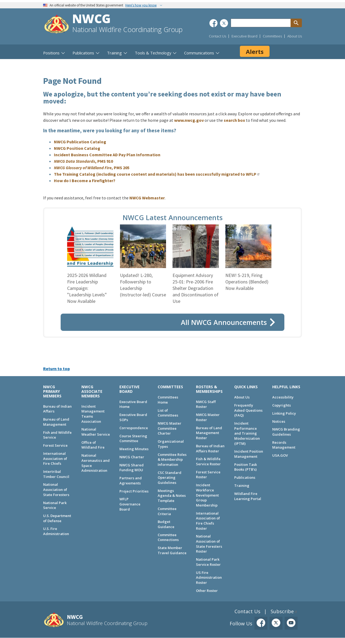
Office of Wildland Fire (93, 445)
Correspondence (133, 427)
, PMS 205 (91, 167)
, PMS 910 (83, 161)
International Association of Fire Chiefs (55, 458)
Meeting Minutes (134, 448)
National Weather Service (95, 432)
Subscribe (282, 611)
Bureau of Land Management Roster (209, 432)
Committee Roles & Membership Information (172, 459)
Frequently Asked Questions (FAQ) (248, 410)
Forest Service (55, 445)
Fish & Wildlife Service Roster (208, 461)
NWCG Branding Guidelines (286, 432)
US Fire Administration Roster (209, 577)
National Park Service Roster (208, 562)
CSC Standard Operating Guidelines (169, 477)
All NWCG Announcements (224, 322)
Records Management (283, 445)
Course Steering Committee (133, 438)
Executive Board (244, 36)
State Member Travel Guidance (172, 550)
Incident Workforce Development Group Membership (207, 495)
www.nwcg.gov (189, 120)
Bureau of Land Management (56, 422)
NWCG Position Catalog (77, 148)
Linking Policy (284, 413)
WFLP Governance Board (129, 504)
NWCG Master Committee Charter (169, 428)
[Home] (56, 24)
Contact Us (217, 36)
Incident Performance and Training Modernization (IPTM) (247, 433)
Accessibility (283, 397)
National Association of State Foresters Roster (209, 544)
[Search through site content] (261, 23)
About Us (294, 36)
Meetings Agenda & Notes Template (172, 495)
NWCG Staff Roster (206, 404)
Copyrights (281, 405)
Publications (244, 477)
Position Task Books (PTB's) (245, 467)
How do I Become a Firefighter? (84, 180)
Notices (278, 421)
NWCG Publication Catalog (80, 141)
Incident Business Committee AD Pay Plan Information (107, 154)
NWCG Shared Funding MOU (131, 468)
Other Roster (207, 590)
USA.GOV (280, 455)
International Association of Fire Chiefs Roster (208, 521)
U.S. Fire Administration (56, 531)
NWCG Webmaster (147, 197)
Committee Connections (168, 537)
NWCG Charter (131, 457)
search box (234, 120)
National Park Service (55, 505)
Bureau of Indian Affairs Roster (210, 448)
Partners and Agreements (130, 481)
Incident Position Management (248, 454)
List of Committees (168, 413)
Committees (272, 36)
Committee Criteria (167, 511)
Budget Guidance (166, 524)
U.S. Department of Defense (57, 518)
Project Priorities (134, 491)
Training (241, 485)
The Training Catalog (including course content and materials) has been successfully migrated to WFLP (155, 174)
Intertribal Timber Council (56, 474)
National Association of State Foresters (56, 489)
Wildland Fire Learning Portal (247, 496)
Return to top (56, 368)
